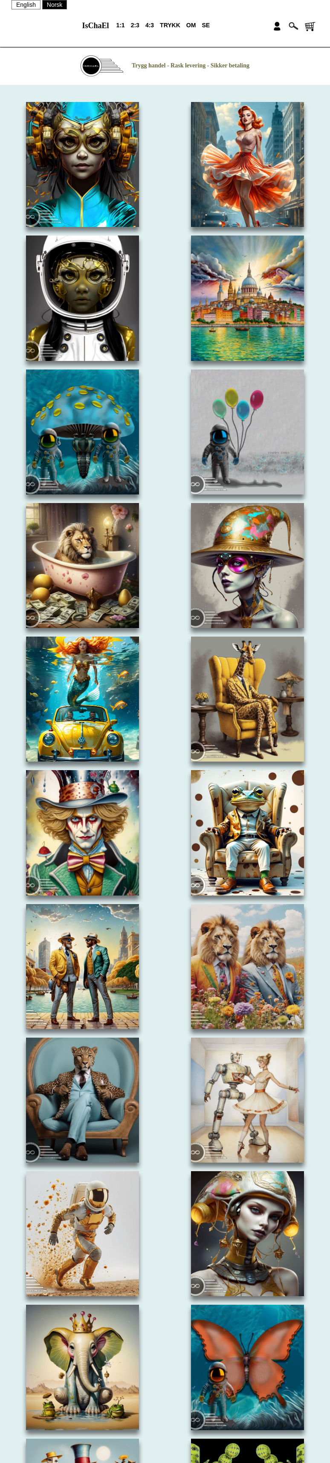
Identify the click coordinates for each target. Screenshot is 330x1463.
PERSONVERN (165, 1443)
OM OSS (165, 1384)
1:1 (120, 25)
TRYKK (170, 25)
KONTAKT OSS (165, 1399)
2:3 (135, 25)
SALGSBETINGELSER (165, 1428)
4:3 (149, 25)
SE (206, 25)
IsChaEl (95, 25)
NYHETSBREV (165, 1414)
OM (191, 25)
